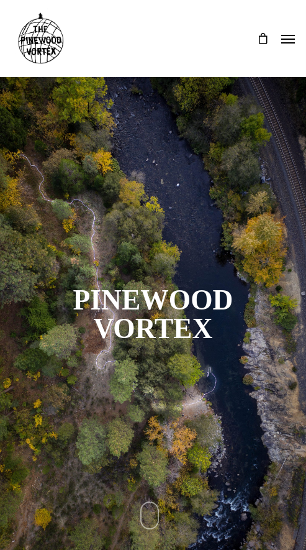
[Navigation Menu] (288, 38)
